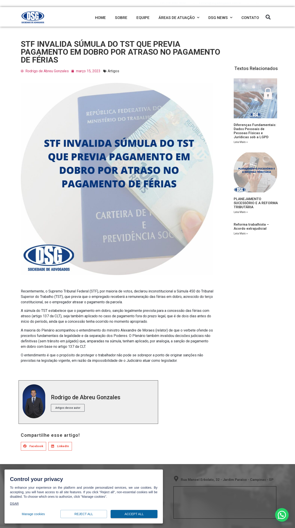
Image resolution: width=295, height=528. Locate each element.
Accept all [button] (134, 514)
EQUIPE (143, 17)
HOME (100, 17)
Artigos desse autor (67, 407)
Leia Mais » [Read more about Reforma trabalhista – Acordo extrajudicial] (241, 233)
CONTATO (250, 17)
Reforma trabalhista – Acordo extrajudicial (251, 226)
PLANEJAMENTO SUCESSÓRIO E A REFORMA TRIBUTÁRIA (256, 203)
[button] (268, 17)
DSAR (14, 503)
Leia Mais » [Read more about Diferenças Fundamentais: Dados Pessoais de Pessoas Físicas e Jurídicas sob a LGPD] (241, 142)
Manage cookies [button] (33, 514)
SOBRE (121, 17)
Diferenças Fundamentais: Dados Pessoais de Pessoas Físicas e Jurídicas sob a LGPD (255, 131)
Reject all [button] (84, 514)
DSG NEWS (220, 17)
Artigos (113, 71)
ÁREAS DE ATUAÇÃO (179, 17)
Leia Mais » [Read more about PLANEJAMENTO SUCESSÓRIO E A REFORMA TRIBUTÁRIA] (241, 212)
